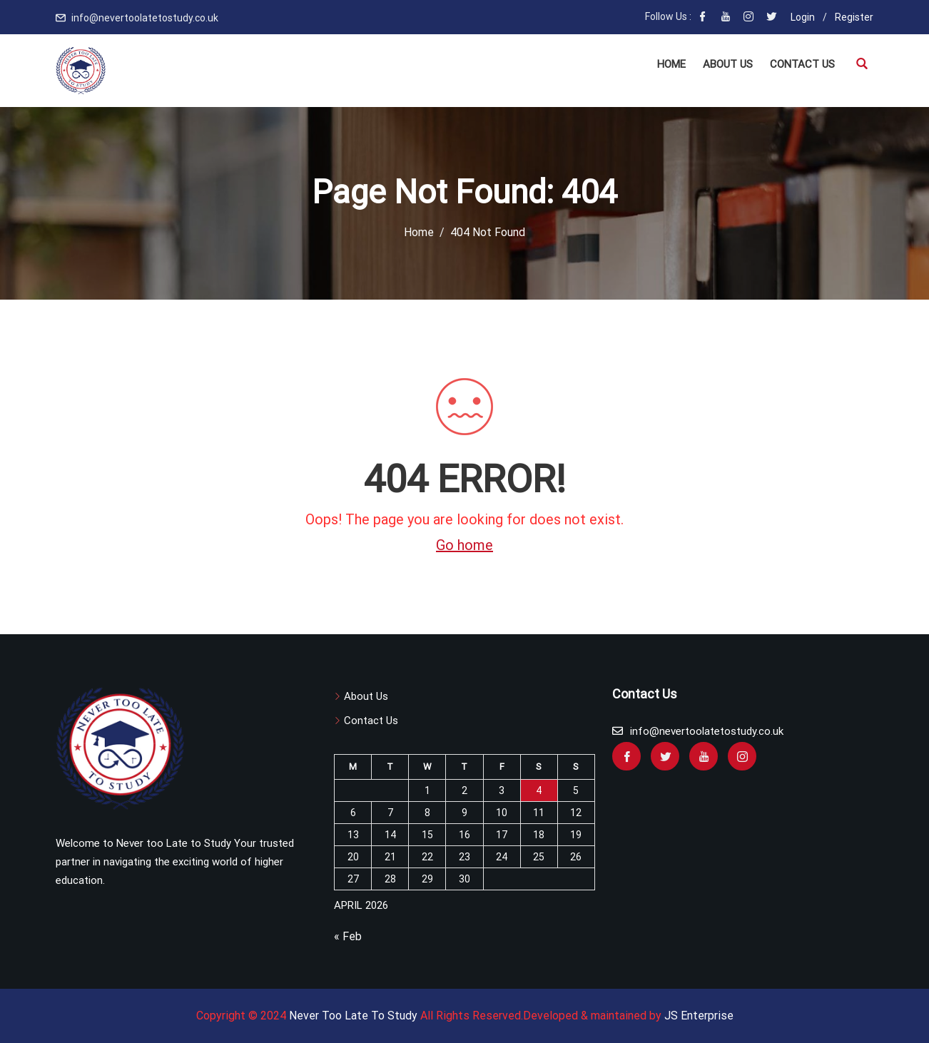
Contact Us (371, 720)
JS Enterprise (698, 1015)
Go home (464, 545)
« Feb (348, 936)
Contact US (802, 64)
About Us (728, 64)
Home (671, 64)
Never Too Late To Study (353, 1015)
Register (854, 17)
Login (803, 17)
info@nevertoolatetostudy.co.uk (144, 18)
